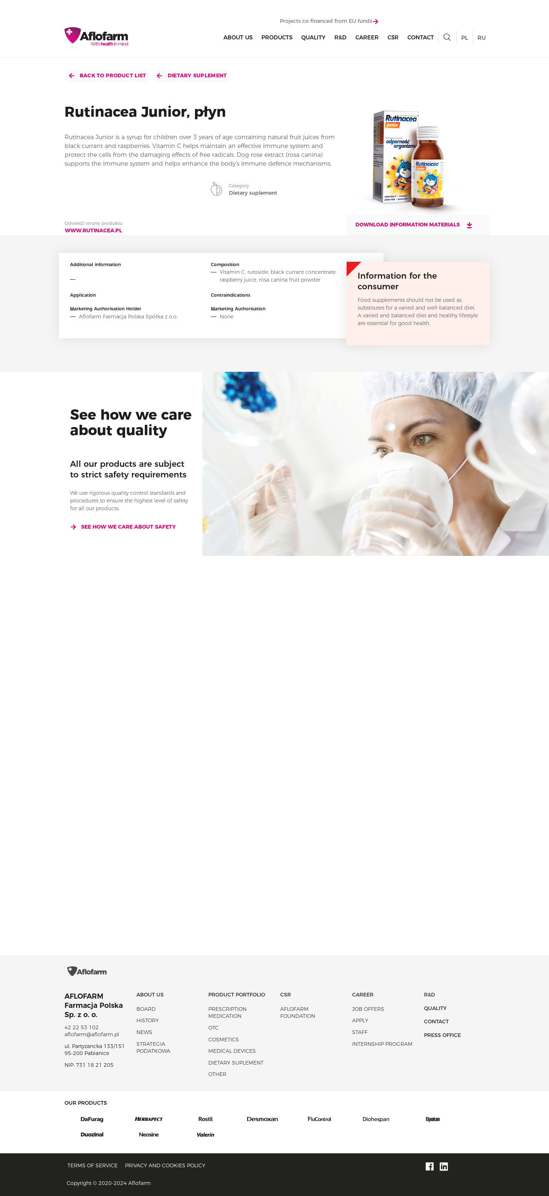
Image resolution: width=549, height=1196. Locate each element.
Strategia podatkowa (153, 1048)
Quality (313, 37)
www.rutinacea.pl (93, 230)
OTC (213, 1027)
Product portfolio (236, 994)
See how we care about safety (123, 526)
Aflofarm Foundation (297, 1013)
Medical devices (232, 1051)
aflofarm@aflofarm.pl (92, 1034)
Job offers (368, 1009)
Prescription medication (227, 1013)
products (276, 37)
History (147, 1020)
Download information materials (414, 225)
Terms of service (92, 1165)
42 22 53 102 (82, 1027)
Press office (442, 1035)
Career (367, 37)
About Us (238, 37)
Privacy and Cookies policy (165, 1165)
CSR (393, 37)
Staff (360, 1032)
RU (481, 37)
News (144, 1032)
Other (217, 1074)
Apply (360, 1020)
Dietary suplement (192, 75)
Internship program (382, 1044)
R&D (340, 37)
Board (146, 1009)
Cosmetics (223, 1039)
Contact (420, 37)
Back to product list (107, 75)
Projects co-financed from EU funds (329, 21)
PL (464, 37)
